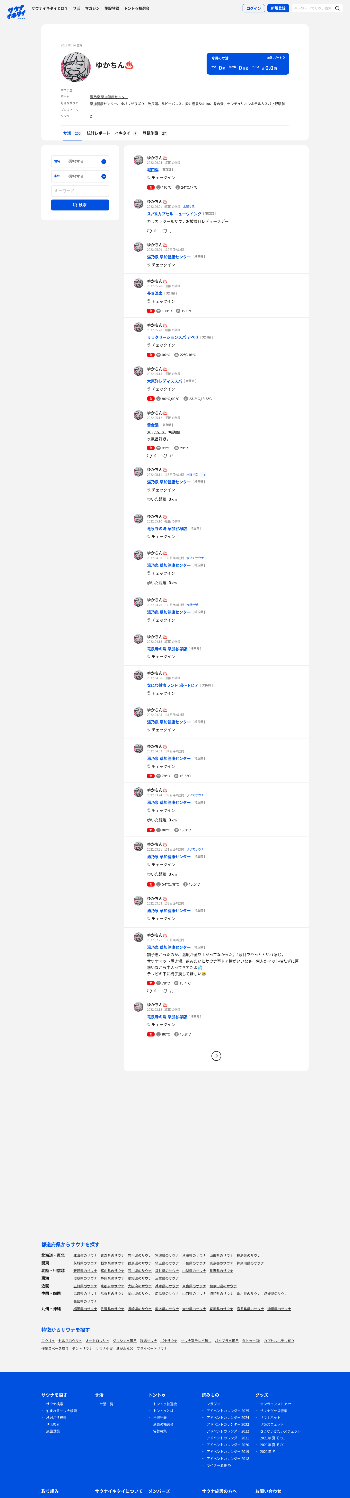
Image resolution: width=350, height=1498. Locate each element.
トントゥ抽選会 (136, 8)
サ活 (76, 8)
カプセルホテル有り (279, 1340)
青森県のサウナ (112, 1255)
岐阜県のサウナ (85, 1278)
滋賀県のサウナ (85, 1285)
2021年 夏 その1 (272, 1437)
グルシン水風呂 (125, 1340)
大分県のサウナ (194, 1308)
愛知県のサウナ (140, 1278)
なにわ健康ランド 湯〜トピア (173, 685)
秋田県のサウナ (194, 1255)
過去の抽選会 (163, 1424)
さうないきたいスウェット (280, 1430)
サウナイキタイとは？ (50, 8)
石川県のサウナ (140, 1270)
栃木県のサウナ (112, 1263)
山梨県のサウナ (194, 1270)
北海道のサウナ (85, 1255)
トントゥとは (163, 1410)
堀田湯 (153, 170)
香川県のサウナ (249, 1293)
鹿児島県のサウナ (250, 1308)
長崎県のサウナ (140, 1308)
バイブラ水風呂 (227, 1340)
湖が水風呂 (124, 1348)
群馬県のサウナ (140, 1263)
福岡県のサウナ (85, 1308)
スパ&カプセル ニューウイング (174, 214)
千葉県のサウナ (194, 1263)
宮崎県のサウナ (221, 1308)
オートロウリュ (97, 1340)
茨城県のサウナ (85, 1263)
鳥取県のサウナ (85, 1293)
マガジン (92, 8)
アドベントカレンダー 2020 (228, 1444)
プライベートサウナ (152, 1348)
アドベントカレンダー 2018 (228, 1458)
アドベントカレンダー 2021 (228, 1437)
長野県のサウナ (221, 1270)
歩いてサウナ (195, 558)
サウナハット (270, 1417)
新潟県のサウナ (85, 1270)
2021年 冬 (267, 1451)
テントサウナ (82, 1348)
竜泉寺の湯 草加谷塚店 (167, 528)
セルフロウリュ (70, 1340)
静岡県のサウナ (112, 1278)
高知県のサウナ (85, 1301)
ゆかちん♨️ (115, 64)
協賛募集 (160, 1430)
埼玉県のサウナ (167, 1263)
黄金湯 (153, 425)
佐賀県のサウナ (112, 1308)
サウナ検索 (54, 1403)
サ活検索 (53, 1424)
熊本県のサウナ (167, 1308)
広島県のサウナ (167, 1293)
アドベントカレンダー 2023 (228, 1424)
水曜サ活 (189, 206)
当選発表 (160, 1417)
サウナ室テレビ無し (196, 1340)
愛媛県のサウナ (276, 1293)
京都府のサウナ (112, 1285)
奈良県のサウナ (194, 1285)
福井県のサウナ (167, 1270)
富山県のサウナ (112, 1270)
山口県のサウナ (194, 1293)
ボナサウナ (168, 1340)
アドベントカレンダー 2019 (228, 1451)
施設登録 (112, 8)
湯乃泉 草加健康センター (109, 96)
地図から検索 (56, 1417)
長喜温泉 (155, 293)
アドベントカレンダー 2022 (228, 1430)
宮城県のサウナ (167, 1255)
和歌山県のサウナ (223, 1285)
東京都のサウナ (221, 1263)
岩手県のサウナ (140, 1255)
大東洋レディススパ (164, 381)
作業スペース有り (55, 1348)
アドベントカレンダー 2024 (228, 1417)
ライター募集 (217, 1465)
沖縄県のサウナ (279, 1308)
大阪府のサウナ (140, 1285)
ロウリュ (48, 1340)
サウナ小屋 (104, 1348)
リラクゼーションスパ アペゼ (173, 337)
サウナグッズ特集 (273, 1410)
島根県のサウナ (112, 1293)
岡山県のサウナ (140, 1293)
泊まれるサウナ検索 (61, 1410)
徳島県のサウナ (221, 1293)
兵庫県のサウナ (167, 1285)
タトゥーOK (251, 1340)
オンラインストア (273, 1403)
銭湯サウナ (148, 1340)
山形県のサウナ (221, 1255)
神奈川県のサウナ (250, 1263)
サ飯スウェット (272, 1424)
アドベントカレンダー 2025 (228, 1410)
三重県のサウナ (167, 1278)
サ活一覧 (106, 1403)
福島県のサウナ (249, 1255)
